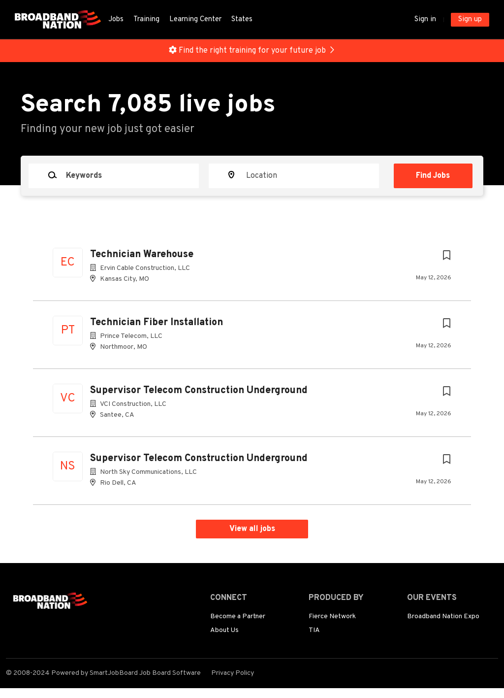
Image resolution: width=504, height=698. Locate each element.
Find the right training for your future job (252, 51)
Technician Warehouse (141, 254)
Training (146, 19)
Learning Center (195, 19)
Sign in (425, 19)
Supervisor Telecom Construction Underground (199, 390)
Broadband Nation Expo (443, 616)
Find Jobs (433, 176)
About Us (224, 630)
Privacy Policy (232, 673)
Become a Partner (237, 616)
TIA (314, 630)
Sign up (470, 19)
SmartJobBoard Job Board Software (145, 673)
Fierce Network (332, 616)
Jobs (116, 19)
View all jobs (252, 529)
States (241, 19)
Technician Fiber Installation (156, 322)
